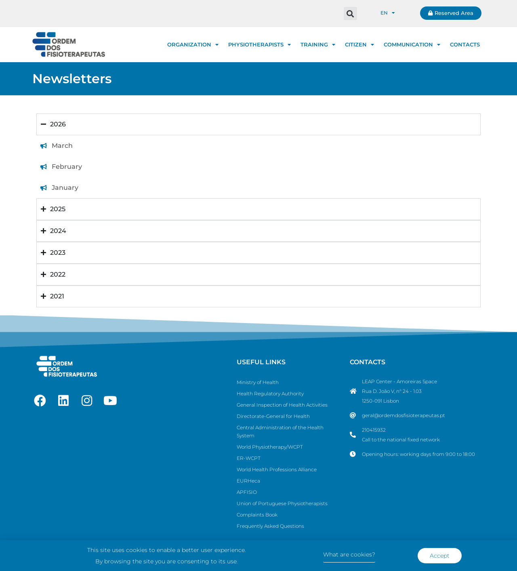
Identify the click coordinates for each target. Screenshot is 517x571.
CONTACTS (465, 44)
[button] (350, 13)
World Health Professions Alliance (277, 469)
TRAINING (318, 44)
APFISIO (247, 492)
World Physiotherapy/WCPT (270, 447)
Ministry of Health (258, 382)
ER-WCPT (249, 458)
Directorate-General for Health (273, 416)
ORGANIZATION (193, 44)
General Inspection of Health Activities (282, 405)
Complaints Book (257, 515)
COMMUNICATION (412, 44)
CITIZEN (359, 44)
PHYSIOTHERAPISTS (259, 44)
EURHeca (248, 481)
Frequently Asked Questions (270, 526)
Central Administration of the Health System (280, 431)
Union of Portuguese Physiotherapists (282, 503)
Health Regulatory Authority (270, 393)
